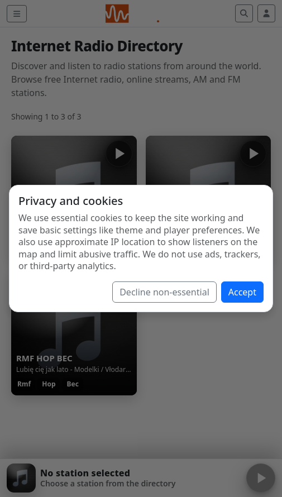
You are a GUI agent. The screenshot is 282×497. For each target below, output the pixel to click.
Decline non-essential (164, 292)
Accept (242, 292)
